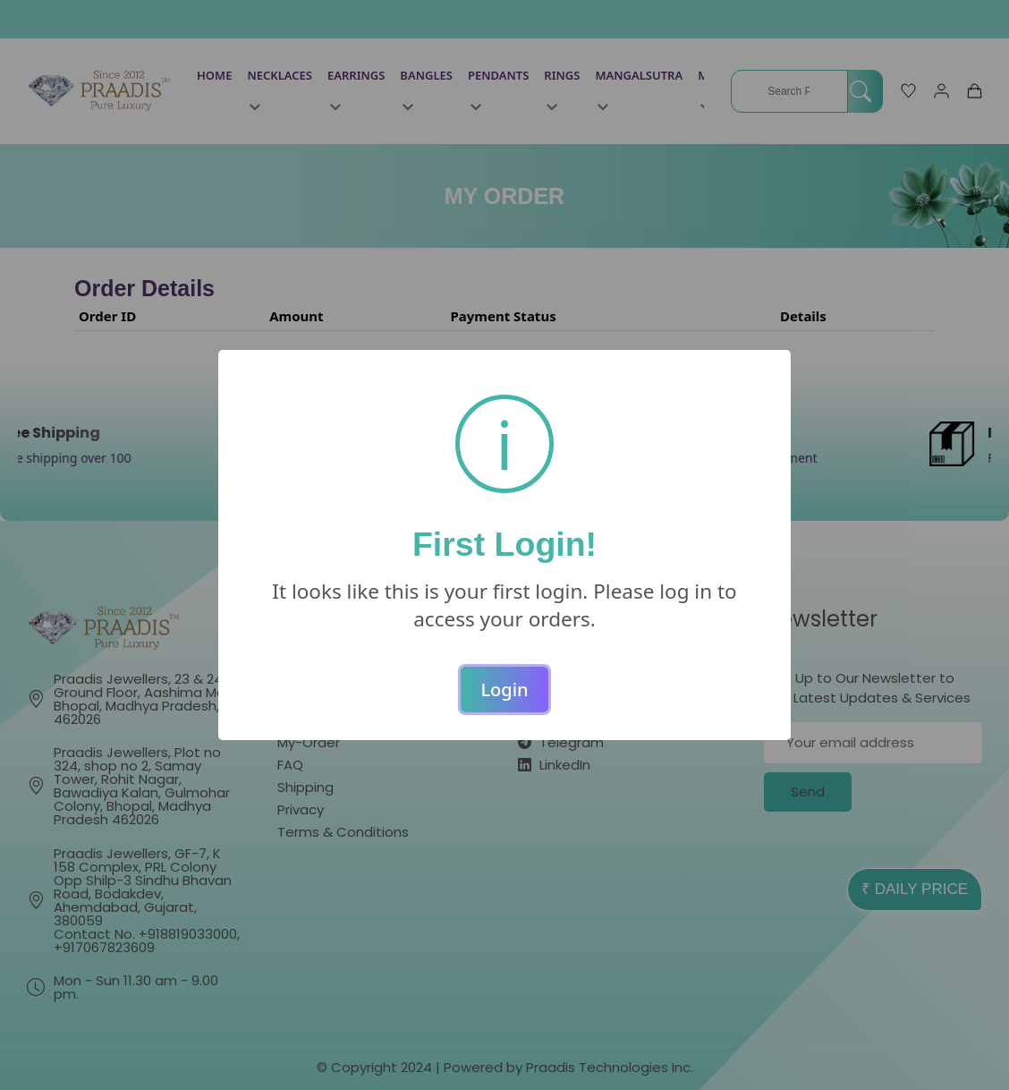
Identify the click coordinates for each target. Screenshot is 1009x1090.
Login (504, 689)
